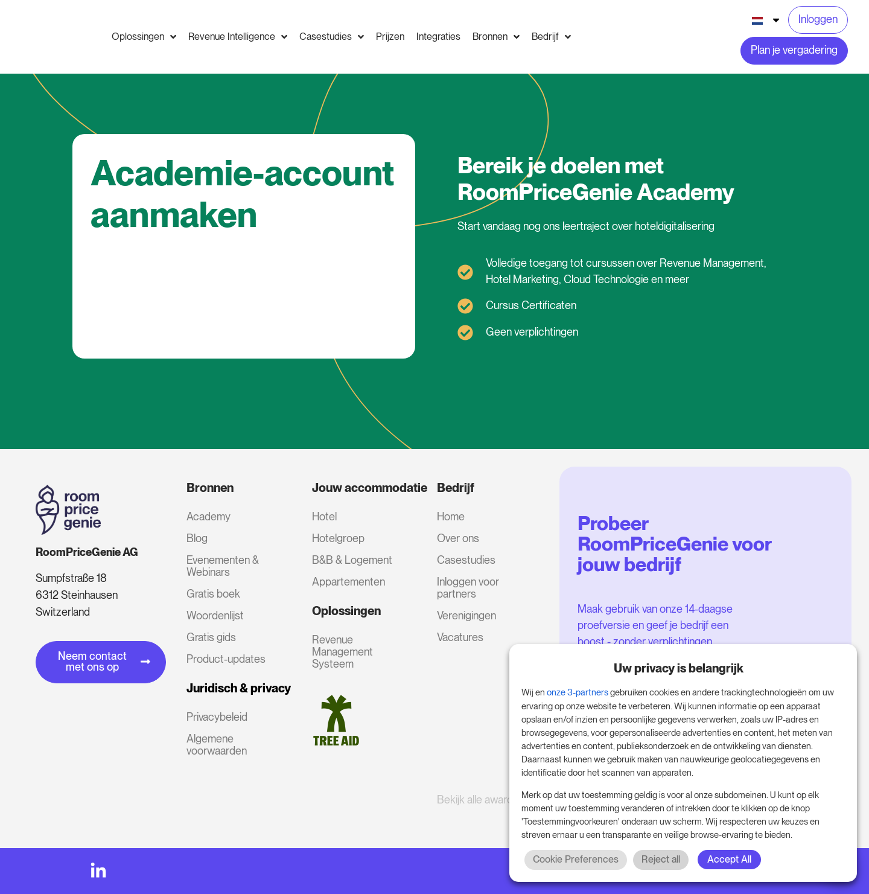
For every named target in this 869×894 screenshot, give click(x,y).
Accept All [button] (729, 859)
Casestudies (466, 560)
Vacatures (460, 637)
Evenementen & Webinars (222, 566)
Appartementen (348, 581)
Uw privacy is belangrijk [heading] (678, 668)
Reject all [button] (660, 859)
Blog (197, 538)
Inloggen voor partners (468, 587)
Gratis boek (213, 593)
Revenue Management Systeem (342, 651)
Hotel (324, 516)
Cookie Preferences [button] (576, 859)
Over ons (458, 538)
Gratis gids (211, 637)
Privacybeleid (216, 716)
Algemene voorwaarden (216, 744)
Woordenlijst (215, 615)
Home (451, 516)
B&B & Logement (352, 560)
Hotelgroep (338, 538)
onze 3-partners (577, 692)
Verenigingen (466, 615)
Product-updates (226, 659)
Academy (208, 516)
